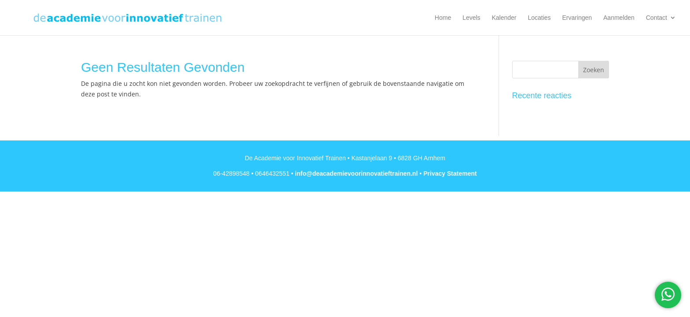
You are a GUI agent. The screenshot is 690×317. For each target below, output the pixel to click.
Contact (656, 18)
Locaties (539, 18)
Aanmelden (619, 18)
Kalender (504, 18)
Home (443, 18)
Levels (471, 18)
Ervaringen (577, 18)
